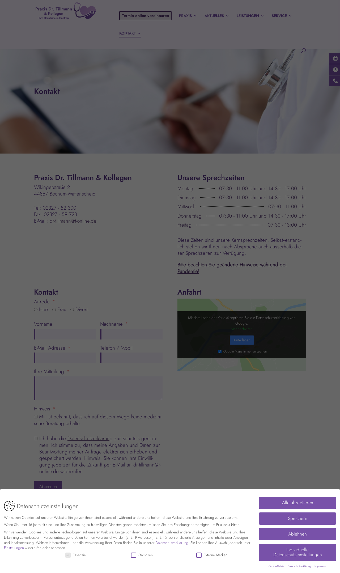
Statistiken (142, 554)
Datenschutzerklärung (172, 541)
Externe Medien (211, 554)
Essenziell (76, 554)
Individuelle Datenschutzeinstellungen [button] (297, 551)
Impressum (320, 565)
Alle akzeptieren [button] (297, 501)
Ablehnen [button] (297, 532)
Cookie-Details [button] (277, 565)
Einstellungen (14, 546)
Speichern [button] (297, 517)
